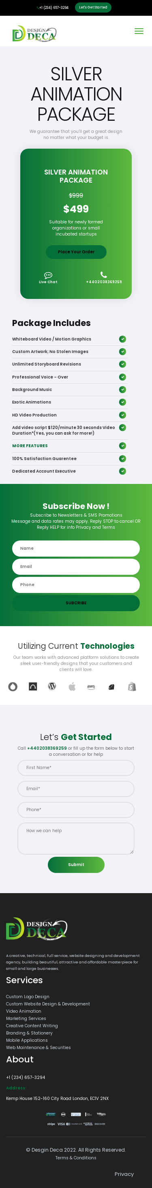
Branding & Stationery (29, 1033)
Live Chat (48, 277)
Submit (76, 865)
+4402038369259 (104, 277)
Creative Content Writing (32, 1026)
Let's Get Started (93, 7)
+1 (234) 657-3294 (53, 8)
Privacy (124, 1174)
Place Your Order (76, 252)
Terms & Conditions (76, 1158)
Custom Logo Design (27, 997)
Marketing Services (26, 1019)
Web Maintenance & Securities (38, 1048)
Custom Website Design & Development (48, 1004)
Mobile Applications (27, 1040)
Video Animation (23, 1011)
